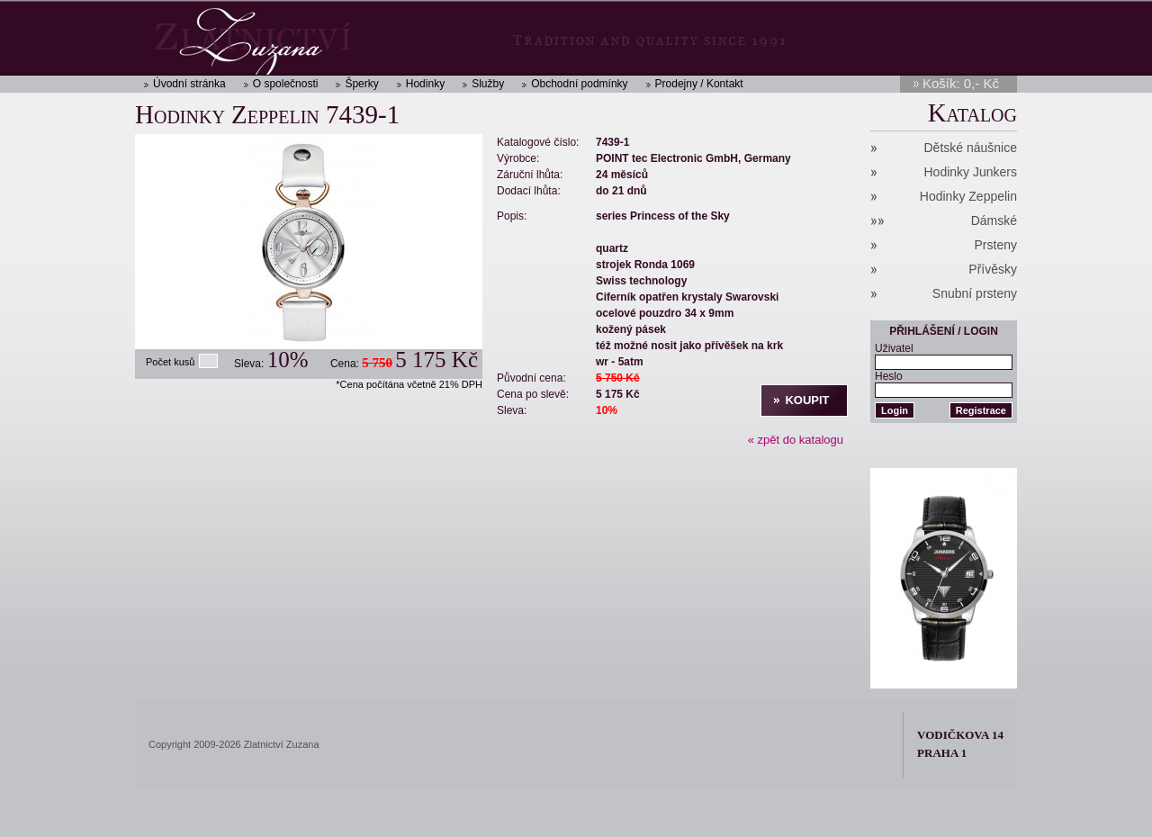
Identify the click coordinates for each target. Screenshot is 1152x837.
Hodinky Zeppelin (968, 196)
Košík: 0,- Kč (960, 83)
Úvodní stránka (189, 83)
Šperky (361, 83)
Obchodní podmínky (579, 83)
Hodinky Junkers (971, 172)
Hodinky (425, 83)
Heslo (889, 376)
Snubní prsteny (974, 293)
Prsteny (996, 245)
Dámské (994, 220)
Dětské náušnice (970, 147)
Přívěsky (992, 269)
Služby (488, 83)
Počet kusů (170, 361)
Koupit (807, 400)
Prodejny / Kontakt (699, 83)
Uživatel (894, 348)
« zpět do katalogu (795, 439)
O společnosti (286, 83)
